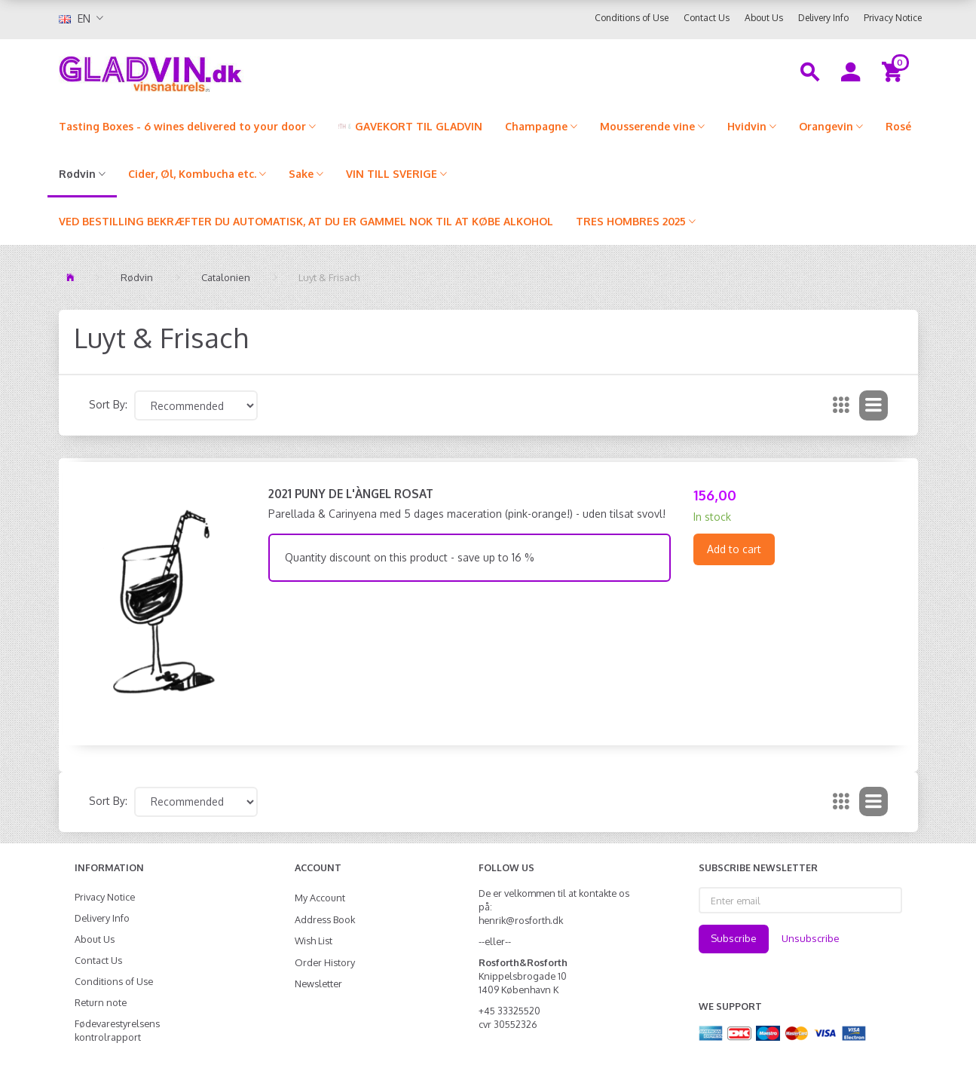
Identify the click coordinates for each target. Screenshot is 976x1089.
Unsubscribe (811, 938)
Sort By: (108, 404)
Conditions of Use (632, 17)
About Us (764, 17)
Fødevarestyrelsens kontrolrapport (117, 1030)
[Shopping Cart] (894, 70)
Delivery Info (823, 17)
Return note (101, 1002)
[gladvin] (213, 70)
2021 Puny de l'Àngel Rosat (350, 493)
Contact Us (707, 17)
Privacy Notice (893, 17)
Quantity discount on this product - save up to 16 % (409, 557)
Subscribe (734, 938)
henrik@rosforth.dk (521, 920)
